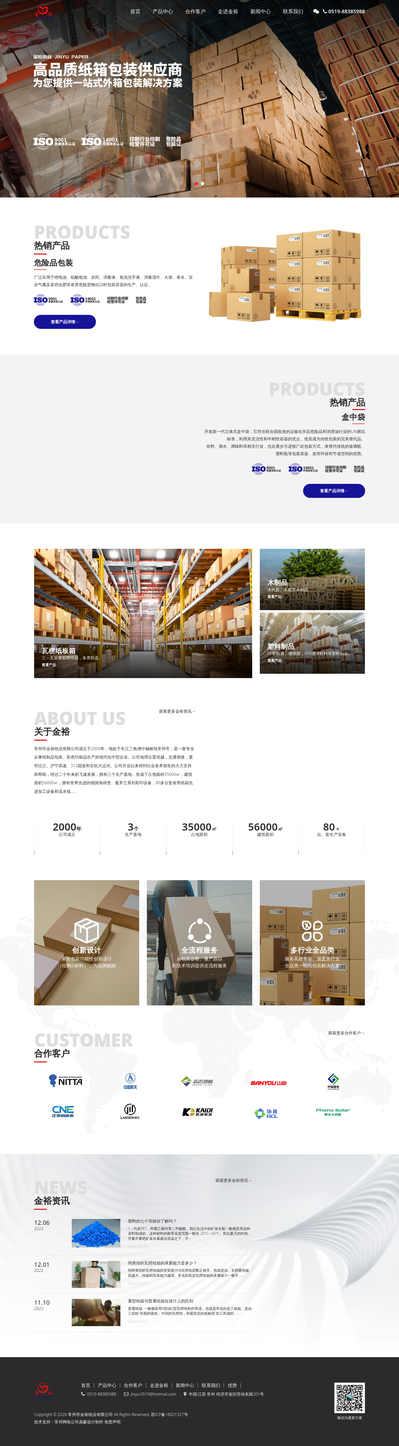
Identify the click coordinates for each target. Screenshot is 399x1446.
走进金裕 (228, 11)
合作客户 (195, 11)
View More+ (138, 1246)
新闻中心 (260, 11)
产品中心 (163, 11)
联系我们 (293, 11)
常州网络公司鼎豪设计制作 (78, 1422)
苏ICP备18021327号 (169, 1414)
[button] (196, 183)
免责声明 (112, 1422)
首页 (135, 11)
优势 (232, 1385)
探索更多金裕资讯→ (77, 711)
